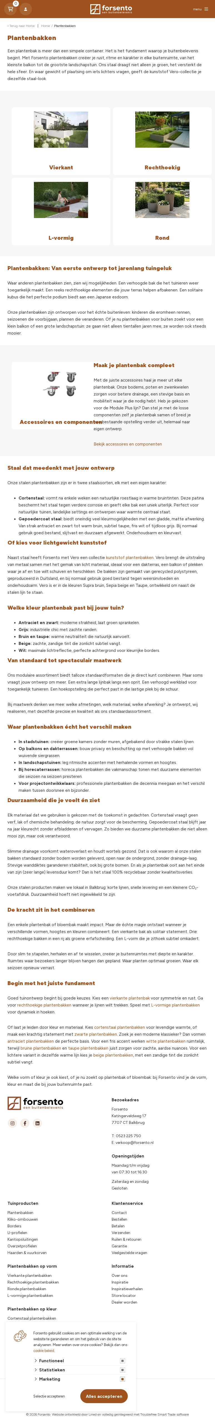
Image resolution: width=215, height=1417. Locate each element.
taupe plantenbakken (88, 1048)
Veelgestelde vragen (129, 1252)
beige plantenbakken (113, 1055)
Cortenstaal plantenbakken (32, 1318)
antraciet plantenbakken (31, 1041)
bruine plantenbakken (41, 1048)
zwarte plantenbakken (95, 1034)
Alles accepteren (104, 1396)
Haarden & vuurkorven (27, 1252)
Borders (14, 1226)
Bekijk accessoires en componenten (128, 444)
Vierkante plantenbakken (30, 1275)
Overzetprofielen (22, 1246)
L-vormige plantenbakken (175, 1005)
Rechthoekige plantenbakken (33, 1282)
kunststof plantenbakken (130, 557)
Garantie (119, 1246)
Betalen (118, 1226)
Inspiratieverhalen (127, 1289)
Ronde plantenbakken (27, 1289)
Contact (119, 1212)
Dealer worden (124, 1302)
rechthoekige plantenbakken (44, 1005)
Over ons (120, 1275)
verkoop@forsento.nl (135, 1142)
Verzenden (121, 1232)
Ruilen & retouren (126, 1239)
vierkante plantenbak (130, 998)
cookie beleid (43, 1351)
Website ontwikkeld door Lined (74, 1414)
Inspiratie (120, 1282)
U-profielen (17, 1232)
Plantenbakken (20, 1212)
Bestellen (119, 1219)
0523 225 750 (128, 1136)
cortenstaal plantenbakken (119, 1027)
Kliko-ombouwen (23, 1219)
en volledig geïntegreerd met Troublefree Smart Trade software (143, 1414)
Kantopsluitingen (23, 1239)
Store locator (124, 1295)
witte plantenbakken (166, 1041)
